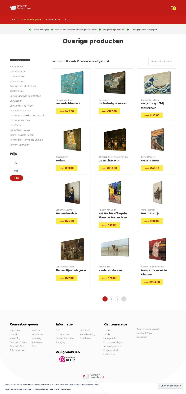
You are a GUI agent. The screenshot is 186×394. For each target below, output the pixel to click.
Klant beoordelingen (112, 342)
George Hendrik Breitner (152, 266)
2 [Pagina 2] (111, 299)
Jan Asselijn (104, 100)
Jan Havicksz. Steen (65, 266)
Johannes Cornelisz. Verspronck (27, 115)
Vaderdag (36, 338)
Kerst (34, 346)
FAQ (58, 330)
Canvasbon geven (32, 19)
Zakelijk (106, 334)
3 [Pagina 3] (117, 299)
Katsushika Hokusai (150, 100)
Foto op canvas (63, 334)
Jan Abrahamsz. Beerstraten (25, 96)
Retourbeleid (109, 354)
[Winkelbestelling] (162, 61)
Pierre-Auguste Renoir (22, 135)
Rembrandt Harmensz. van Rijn (113, 157)
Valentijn (36, 330)
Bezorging (60, 342)
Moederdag (37, 334)
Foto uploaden (110, 338)
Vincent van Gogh (64, 100)
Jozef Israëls (104, 266)
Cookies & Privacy (145, 333)
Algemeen (15, 330)
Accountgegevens (112, 346)
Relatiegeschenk (18, 350)
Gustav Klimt (62, 157)
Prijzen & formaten (64, 338)
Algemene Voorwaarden (148, 329)
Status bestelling (87, 334)
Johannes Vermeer (65, 209)
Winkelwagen (86, 338)
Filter (16, 177)
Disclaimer (142, 337)
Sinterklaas (37, 342)
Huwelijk (13, 334)
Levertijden (85, 330)
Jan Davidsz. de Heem (21, 105)
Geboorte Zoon (17, 346)
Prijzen (68, 19)
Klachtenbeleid (110, 350)
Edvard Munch (148, 157)
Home (15, 19)
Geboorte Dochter (18, 342)
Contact (107, 330)
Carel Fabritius (148, 209)
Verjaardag (15, 338)
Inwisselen (51, 19)
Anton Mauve (17, 66)
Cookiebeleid (65, 389)
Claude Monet (17, 76)
